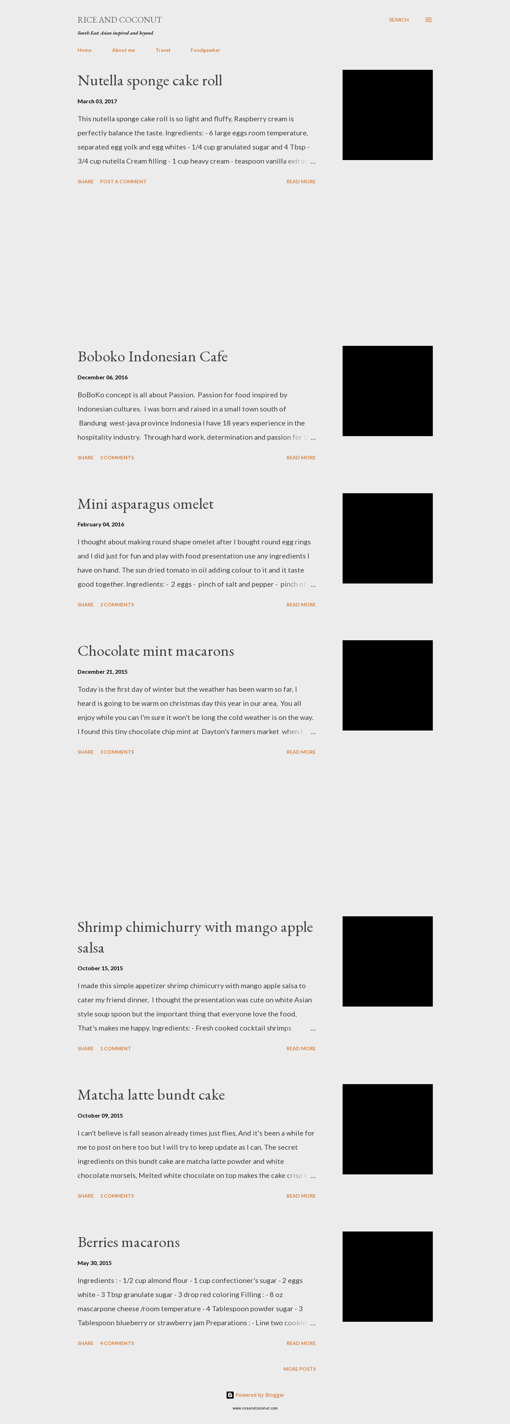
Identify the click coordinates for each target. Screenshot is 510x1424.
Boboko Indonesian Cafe (153, 356)
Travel (162, 50)
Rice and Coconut (120, 19)
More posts (299, 1369)
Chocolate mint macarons (156, 650)
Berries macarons (129, 1242)
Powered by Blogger (255, 1395)
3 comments (117, 457)
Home (85, 50)
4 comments (117, 1343)
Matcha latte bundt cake (151, 1094)
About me (123, 50)
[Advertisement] (197, 266)
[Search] (399, 20)
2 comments (117, 604)
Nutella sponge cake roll (150, 80)
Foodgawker (205, 50)
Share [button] (86, 181)
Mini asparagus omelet (146, 503)
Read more (301, 181)
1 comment (115, 1048)
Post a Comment (123, 181)
